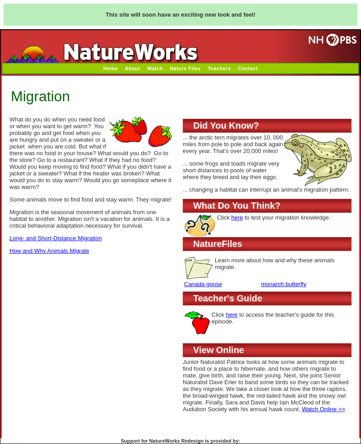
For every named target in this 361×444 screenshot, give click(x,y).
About (132, 68)
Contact (247, 68)
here (237, 217)
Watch (155, 68)
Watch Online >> (323, 409)
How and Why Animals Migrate (49, 250)
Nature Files (185, 68)
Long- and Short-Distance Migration (55, 238)
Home (110, 68)
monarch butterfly (283, 284)
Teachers (219, 68)
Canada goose (203, 284)
